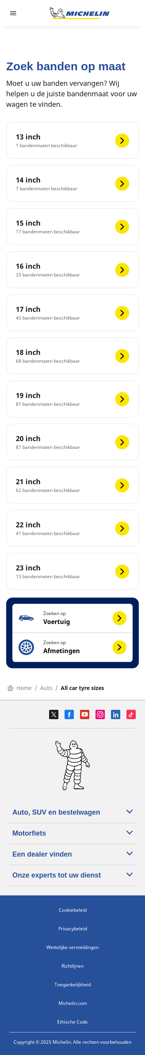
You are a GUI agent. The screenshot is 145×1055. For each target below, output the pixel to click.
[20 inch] (72, 442)
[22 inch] (72, 528)
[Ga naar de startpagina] (80, 13)
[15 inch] (72, 226)
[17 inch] (72, 312)
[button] (72, 618)
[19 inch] (72, 399)
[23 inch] (72, 571)
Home (19, 688)
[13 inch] (72, 140)
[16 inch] (72, 269)
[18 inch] (72, 355)
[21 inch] (72, 485)
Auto (46, 688)
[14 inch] (72, 183)
